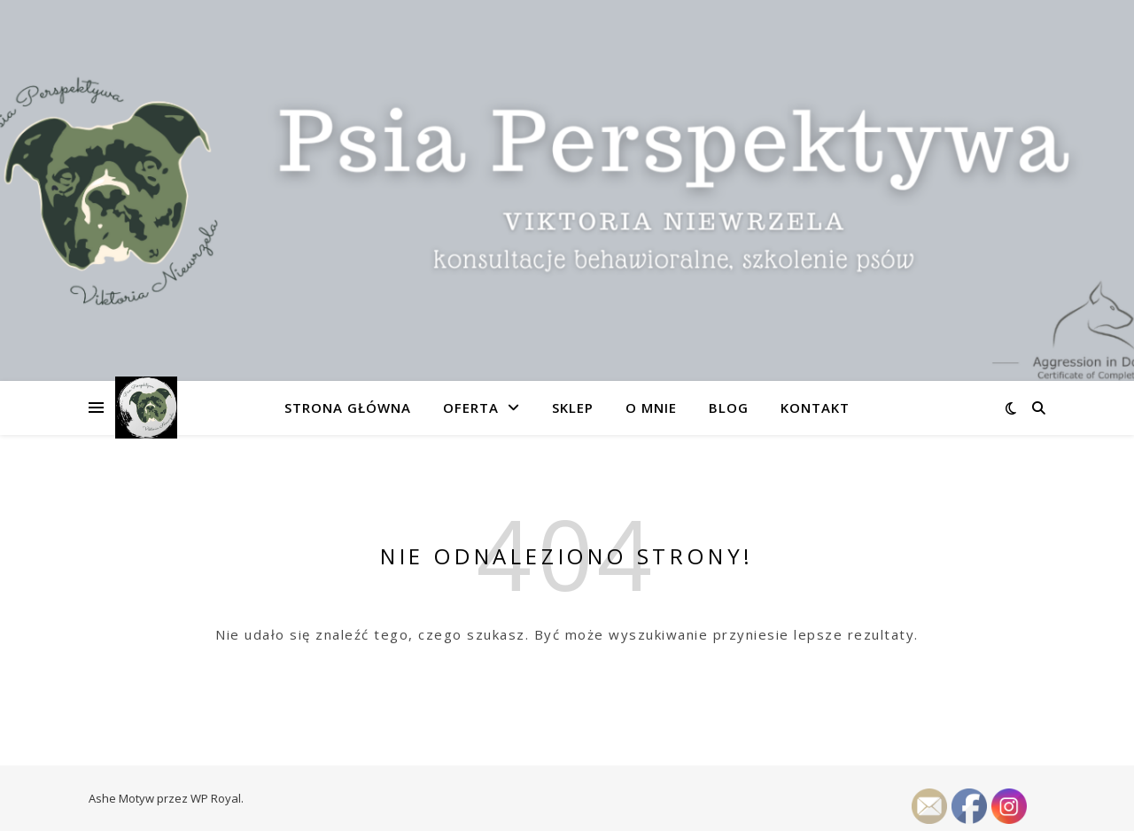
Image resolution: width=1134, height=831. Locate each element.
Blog (729, 407)
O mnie (651, 407)
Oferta (471, 407)
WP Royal (215, 798)
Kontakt (815, 407)
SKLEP (573, 407)
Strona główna (347, 407)
